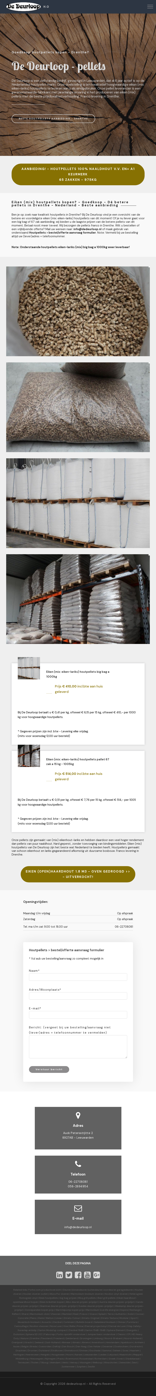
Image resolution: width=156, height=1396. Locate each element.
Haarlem (134, 1350)
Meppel (137, 1354)
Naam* (34, 971)
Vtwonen (56, 1314)
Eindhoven (57, 1350)
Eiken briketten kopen (52, 1302)
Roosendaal (86, 1358)
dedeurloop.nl (76, 1384)
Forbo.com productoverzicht (44, 1289)
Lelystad (113, 1354)
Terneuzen (23, 1362)
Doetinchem (121, 1346)
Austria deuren (107, 1302)
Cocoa (139, 1314)
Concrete (23, 1318)
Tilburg (44, 1362)
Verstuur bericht (49, 1069)
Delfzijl (56, 1346)
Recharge (135, 1309)
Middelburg (22, 1358)
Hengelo (45, 1354)
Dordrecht (136, 1346)
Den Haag (81, 1346)
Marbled (67, 1314)
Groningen (86, 1338)
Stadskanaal (132, 1358)
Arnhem (139, 1342)
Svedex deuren (86, 1306)
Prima (80, 1326)
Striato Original (90, 1318)
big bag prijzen (68, 1298)
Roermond (72, 1358)
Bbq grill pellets (87, 1298)
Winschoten (110, 1362)
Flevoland (46, 1338)
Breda (33, 1346)
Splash (102, 1314)
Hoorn (69, 1354)
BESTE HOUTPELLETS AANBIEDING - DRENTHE (53, 118)
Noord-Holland (132, 1338)
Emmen (83, 1350)
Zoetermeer (68, 1366)
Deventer (107, 1346)
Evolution (19, 1334)
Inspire (124, 1309)
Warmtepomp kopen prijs (69, 1309)
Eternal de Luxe (116, 1326)
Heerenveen (32, 1354)
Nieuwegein (36, 1358)
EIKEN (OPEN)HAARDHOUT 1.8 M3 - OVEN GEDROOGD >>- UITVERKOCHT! (78, 874)
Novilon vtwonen (39, 1326)
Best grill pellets (107, 1298)
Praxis (60, 1358)
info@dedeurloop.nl (78, 1227)
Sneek (112, 1358)
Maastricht (125, 1354)
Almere (86, 1342)
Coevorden (45, 1346)
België (24, 1346)
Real (75, 1314)
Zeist (134, 1362)
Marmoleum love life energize (102, 1309)
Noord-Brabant (113, 1338)
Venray (74, 1362)
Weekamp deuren (125, 1306)
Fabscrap (49, 1334)
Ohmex (121, 1322)
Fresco (84, 1314)
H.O (46, 7)
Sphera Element (116, 1330)
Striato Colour (72, 1318)
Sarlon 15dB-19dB (95, 1330)
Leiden (103, 1354)
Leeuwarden (90, 1354)
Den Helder (94, 1346)
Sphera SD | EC (34, 1334)
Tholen (34, 1362)
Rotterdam (101, 1358)
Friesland (59, 1338)
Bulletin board (84, 1322)
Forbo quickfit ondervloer (71, 1334)
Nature (24, 1338)
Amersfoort (97, 1342)
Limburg (98, 1338)
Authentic (120, 1314)
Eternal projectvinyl (96, 1326)
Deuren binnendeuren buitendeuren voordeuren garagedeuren (98, 1289)
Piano (33, 1318)
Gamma (106, 1350)
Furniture (132, 1322)
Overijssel (17, 1342)
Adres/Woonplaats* (45, 989)
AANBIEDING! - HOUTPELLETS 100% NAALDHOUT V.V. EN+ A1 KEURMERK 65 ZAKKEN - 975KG (78, 174)
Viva (65, 1326)
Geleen (117, 1350)
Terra (110, 1314)
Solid (131, 1314)
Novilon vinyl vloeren (116, 1293)
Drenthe (34, 1338)
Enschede (95, 1350)
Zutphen (81, 1366)
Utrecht (28, 1342)
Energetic (131, 1330)
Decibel (57, 1322)
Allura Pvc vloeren (59, 1293)
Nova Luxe (55, 1326)
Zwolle (91, 1366)
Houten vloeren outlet (35, 1293)
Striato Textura (109, 1318)
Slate (41, 1318)
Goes (125, 1350)
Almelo (76, 1342)
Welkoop (97, 1362)
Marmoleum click (39, 1314)
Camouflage (21, 1326)
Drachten (21, 1350)
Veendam (55, 1362)
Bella (72, 1326)
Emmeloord (71, 1350)
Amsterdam (112, 1342)
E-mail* (35, 1008)
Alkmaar (66, 1342)
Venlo (65, 1362)
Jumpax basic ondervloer (101, 1334)
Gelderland (72, 1338)
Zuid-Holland (52, 1342)
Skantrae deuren (49, 1306)
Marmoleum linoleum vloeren (87, 1293)
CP (128, 1334)
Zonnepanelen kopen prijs (39, 1309)
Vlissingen (85, 1362)
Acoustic (46, 1322)
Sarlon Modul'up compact (52, 1330)
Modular (124, 1318)
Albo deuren (72, 1302)
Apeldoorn (127, 1342)
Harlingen (18, 1354)
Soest (120, 1358)
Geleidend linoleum (105, 1322)
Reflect (16, 1314)
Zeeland (38, 1342)
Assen (16, 1346)
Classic (121, 1334)
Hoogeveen (58, 1354)
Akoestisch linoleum (29, 1322)
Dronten (32, 1350)
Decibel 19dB (76, 1330)
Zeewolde (124, 1362)
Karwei (78, 1354)
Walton (50, 1318)
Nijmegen (50, 1358)
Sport (133, 1318)
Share (25, 1314)
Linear (58, 1318)
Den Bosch (68, 1346)
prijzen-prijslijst (89, 1302)
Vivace (93, 1314)
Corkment (69, 1322)
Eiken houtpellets (48, 1298)
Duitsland (44, 1350)
